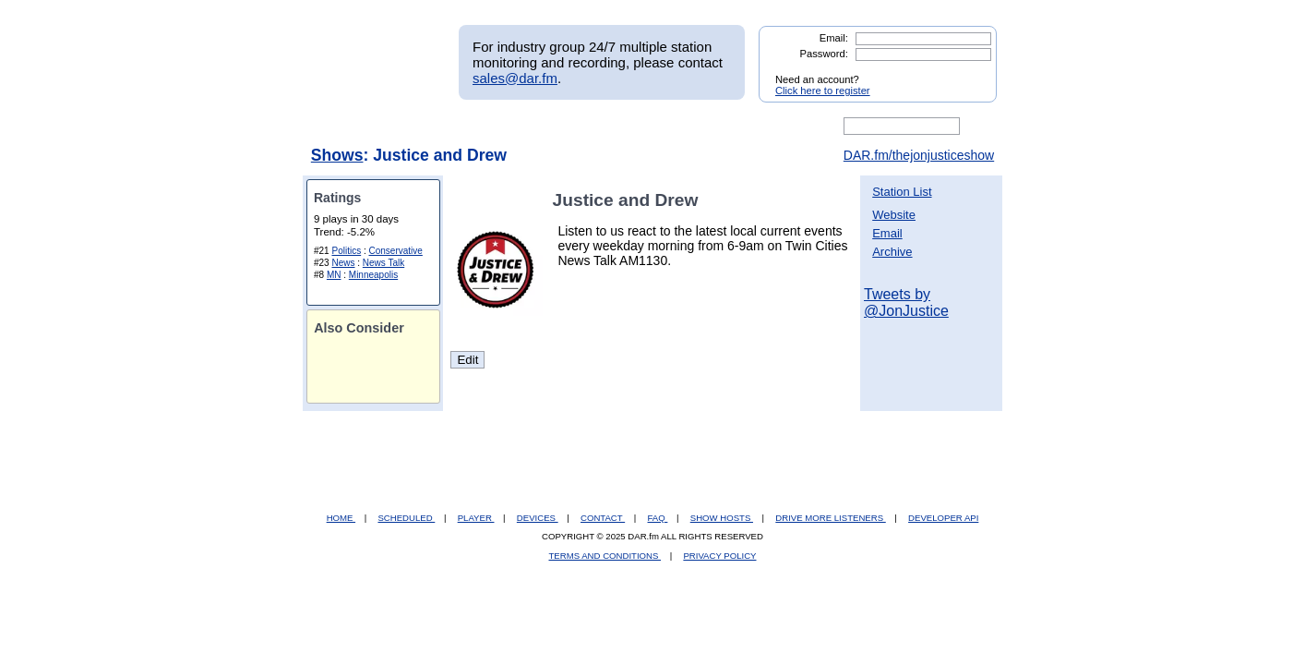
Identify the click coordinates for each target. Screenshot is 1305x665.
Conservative (396, 251)
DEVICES (537, 518)
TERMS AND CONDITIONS (605, 555)
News (342, 263)
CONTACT (603, 518)
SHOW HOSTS (721, 518)
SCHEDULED (406, 518)
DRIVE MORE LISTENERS (830, 518)
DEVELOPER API (943, 518)
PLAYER (476, 518)
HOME (341, 518)
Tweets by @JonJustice (906, 302)
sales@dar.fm (515, 78)
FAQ (658, 518)
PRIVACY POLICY (719, 555)
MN (334, 275)
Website (894, 215)
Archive (892, 252)
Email (887, 233)
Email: (834, 37)
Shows (337, 155)
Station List (901, 192)
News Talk (383, 263)
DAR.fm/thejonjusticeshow (919, 155)
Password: (824, 53)
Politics (346, 251)
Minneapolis (373, 275)
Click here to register (822, 90)
